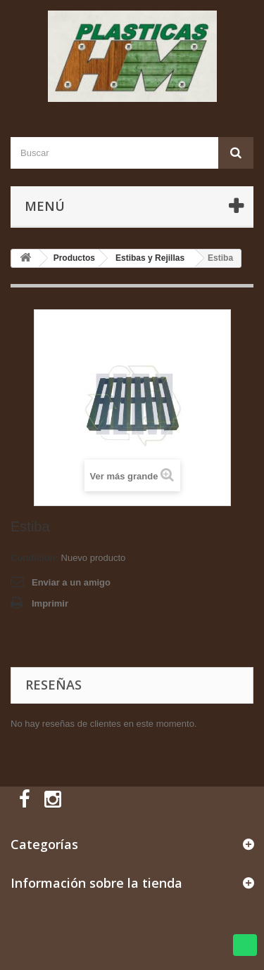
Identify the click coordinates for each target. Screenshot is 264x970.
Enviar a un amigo (71, 582)
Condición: (34, 557)
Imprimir (50, 603)
